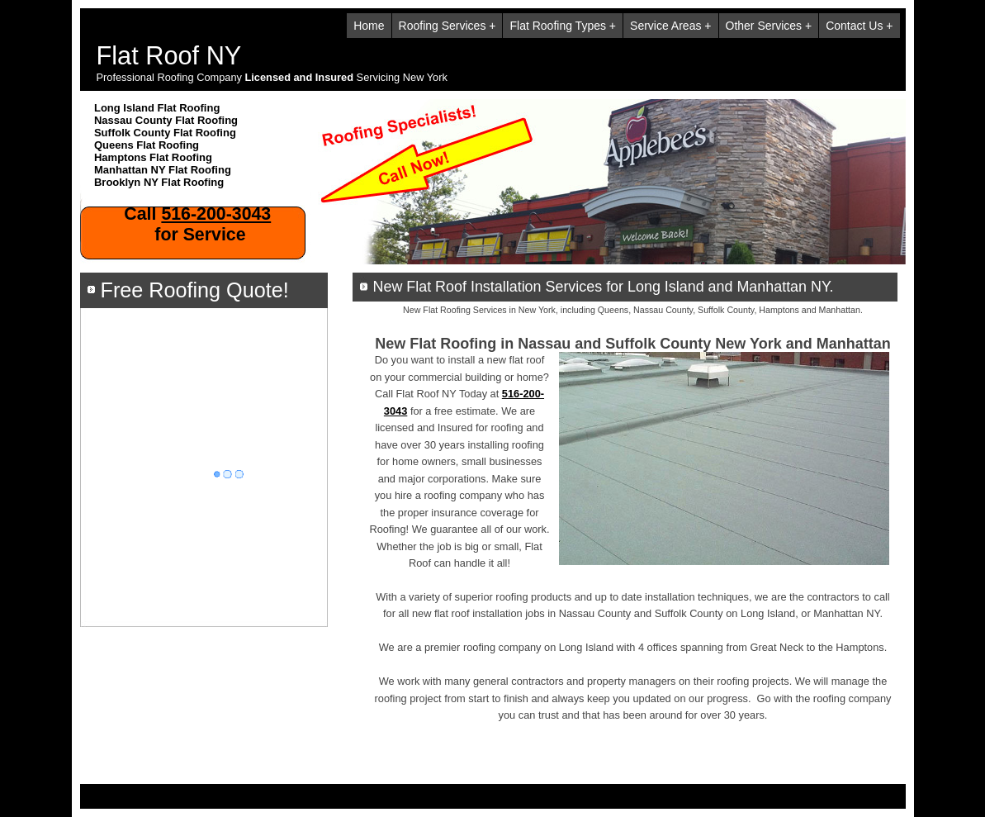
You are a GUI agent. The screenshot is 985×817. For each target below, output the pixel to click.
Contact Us (854, 25)
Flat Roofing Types (557, 25)
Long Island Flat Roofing (157, 108)
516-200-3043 (216, 214)
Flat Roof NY (169, 55)
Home (368, 25)
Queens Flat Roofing (146, 145)
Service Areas (665, 25)
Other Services (764, 25)
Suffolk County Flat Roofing (165, 132)
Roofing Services (442, 25)
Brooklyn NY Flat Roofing (159, 182)
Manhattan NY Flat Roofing (162, 170)
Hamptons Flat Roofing (153, 157)
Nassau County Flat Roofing (166, 120)
